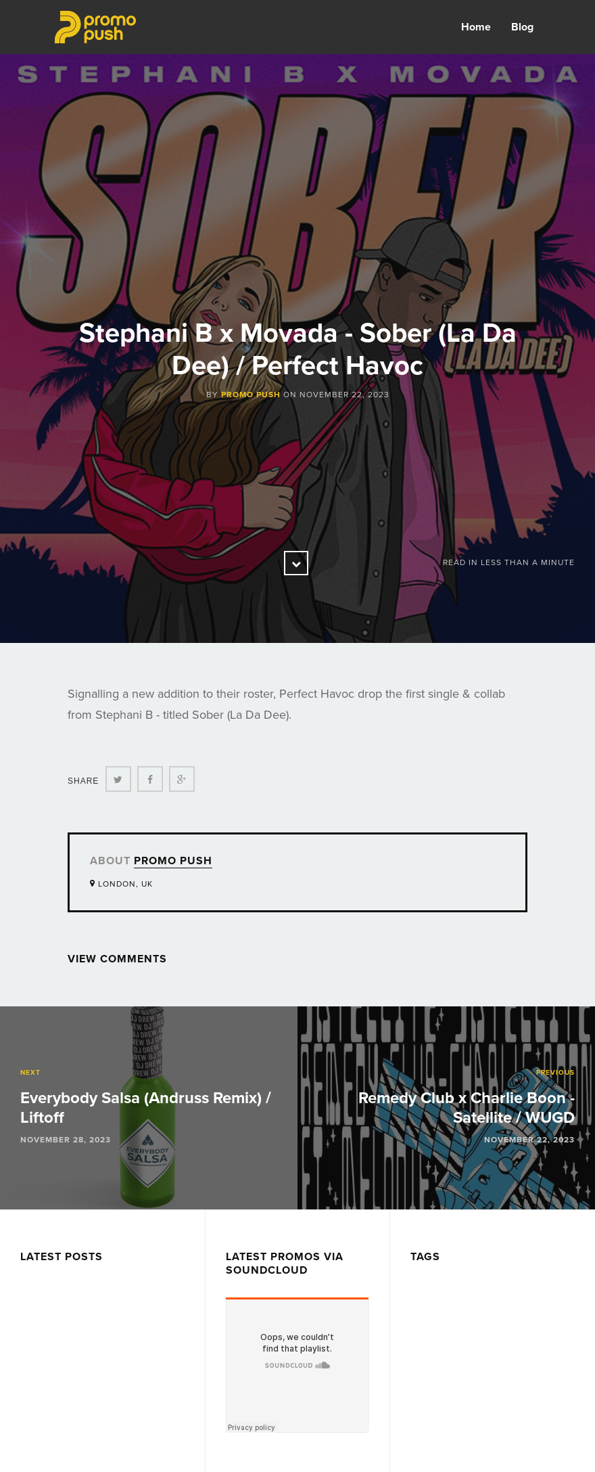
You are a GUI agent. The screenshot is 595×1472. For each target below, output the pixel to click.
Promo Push (251, 394)
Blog (522, 27)
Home (476, 27)
